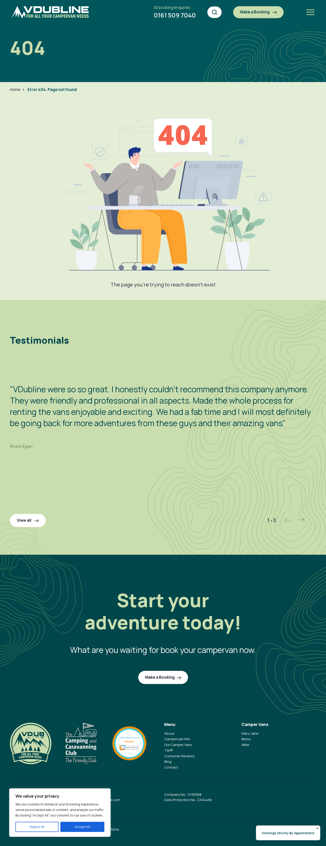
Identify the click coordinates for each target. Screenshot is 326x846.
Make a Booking (258, 12)
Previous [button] (288, 520)
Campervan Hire (177, 739)
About (169, 733)
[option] (163, 409)
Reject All (37, 827)
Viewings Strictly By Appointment (288, 833)
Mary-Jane (249, 733)
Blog (167, 761)
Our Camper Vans (178, 744)
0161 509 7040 (175, 12)
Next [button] (301, 520)
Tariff (168, 750)
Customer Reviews (179, 756)
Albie (245, 744)
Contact (171, 767)
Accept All (82, 827)
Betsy (246, 739)
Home (15, 89)
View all (28, 520)
